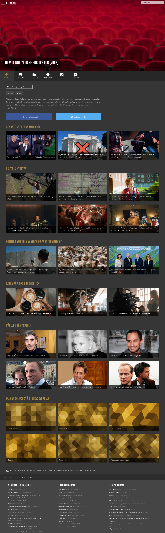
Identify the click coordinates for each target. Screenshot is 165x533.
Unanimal (11, 492)
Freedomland (62, 509)
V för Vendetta (62, 500)
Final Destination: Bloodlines (16, 517)
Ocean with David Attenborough (17, 498)
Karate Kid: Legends (13, 529)
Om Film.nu (112, 480)
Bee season (61, 512)
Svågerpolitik (113, 520)
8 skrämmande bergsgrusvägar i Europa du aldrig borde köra (126, 509)
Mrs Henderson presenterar (66, 506)
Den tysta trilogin (13, 506)
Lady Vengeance (63, 515)
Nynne (60, 483)
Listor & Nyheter (16, 168)
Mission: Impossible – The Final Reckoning (20, 523)
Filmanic (111, 495)
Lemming (61, 489)
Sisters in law (62, 492)
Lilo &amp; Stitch (13, 526)
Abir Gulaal (11, 500)
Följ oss (111, 492)
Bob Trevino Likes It (13, 483)
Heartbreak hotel (63, 495)
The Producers (62, 503)
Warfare (10, 495)
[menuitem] (4, 468)
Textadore (112, 512)
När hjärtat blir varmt (64, 486)
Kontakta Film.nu (114, 483)
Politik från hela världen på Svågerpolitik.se (34, 239)
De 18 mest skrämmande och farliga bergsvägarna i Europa (125, 503)
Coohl (110, 498)
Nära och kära (62, 518)
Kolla (110, 506)
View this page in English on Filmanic (19, 87)
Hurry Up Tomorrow (14, 520)
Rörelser (10, 489)
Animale (10, 514)
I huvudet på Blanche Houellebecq (18, 486)
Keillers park (62, 480)
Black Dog (11, 480)
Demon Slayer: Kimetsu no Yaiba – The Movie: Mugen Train (24, 509)
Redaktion (112, 486)
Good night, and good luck (66, 498)
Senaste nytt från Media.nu (23, 127)
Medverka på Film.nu (115, 489)
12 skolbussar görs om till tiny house (119, 500)
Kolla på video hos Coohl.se (22, 280)
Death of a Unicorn (13, 503)
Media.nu (111, 515)
